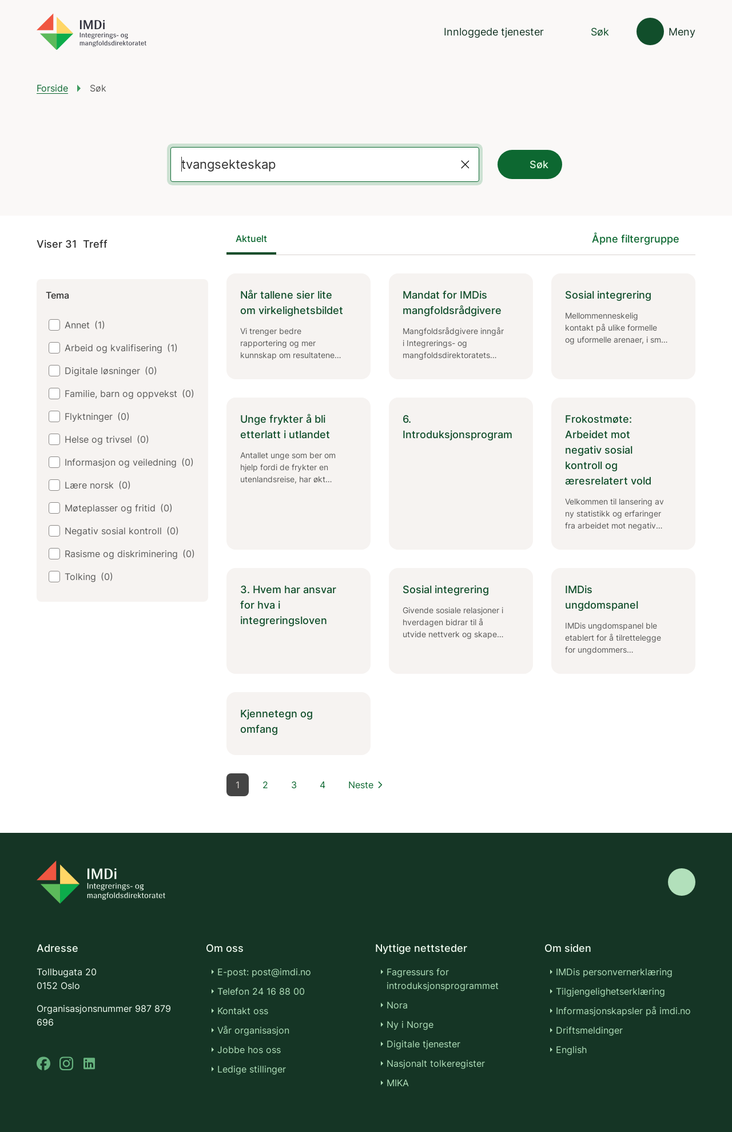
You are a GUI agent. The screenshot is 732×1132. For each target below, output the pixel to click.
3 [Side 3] (294, 785)
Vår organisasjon (253, 1030)
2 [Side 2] (265, 785)
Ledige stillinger (251, 1069)
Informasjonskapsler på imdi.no (623, 1010)
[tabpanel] (460, 514)
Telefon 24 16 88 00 (261, 991)
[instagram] (66, 1063)
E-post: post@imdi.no (264, 972)
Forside (52, 88)
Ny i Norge (410, 1024)
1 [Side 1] (238, 785)
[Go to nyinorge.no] (101, 882)
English (571, 1049)
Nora (397, 1005)
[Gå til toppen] (681, 882)
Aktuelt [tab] (251, 238)
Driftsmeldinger (589, 1030)
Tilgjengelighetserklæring (610, 991)
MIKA (398, 1083)
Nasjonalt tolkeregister (436, 1063)
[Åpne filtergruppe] (643, 239)
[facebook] (43, 1063)
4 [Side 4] (322, 785)
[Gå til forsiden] (91, 31)
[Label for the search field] (311, 164)
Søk (529, 165)
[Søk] (590, 31)
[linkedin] (89, 1063)
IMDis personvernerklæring (614, 972)
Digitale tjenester (423, 1044)
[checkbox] (54, 325)
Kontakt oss (242, 1010)
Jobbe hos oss (249, 1049)
